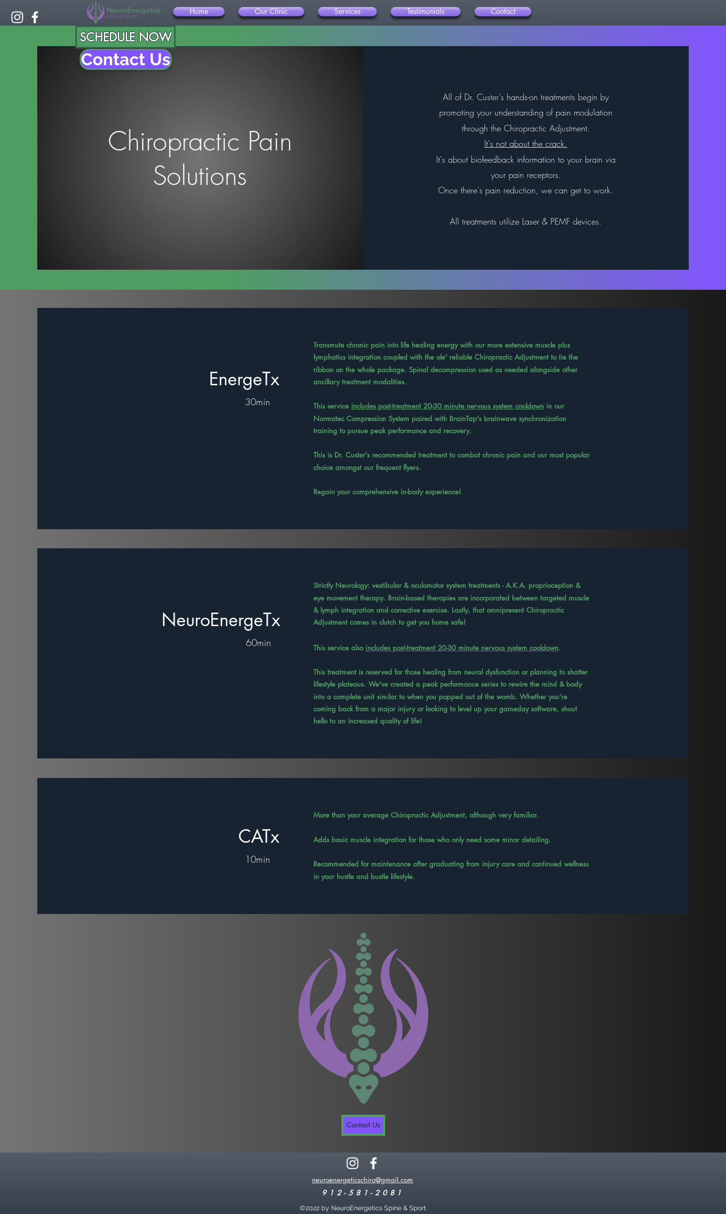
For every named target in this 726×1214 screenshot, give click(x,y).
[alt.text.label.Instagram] (17, 17)
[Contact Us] (126, 59)
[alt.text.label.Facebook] (35, 17)
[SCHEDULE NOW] (125, 37)
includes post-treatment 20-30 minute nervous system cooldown (447, 406)
